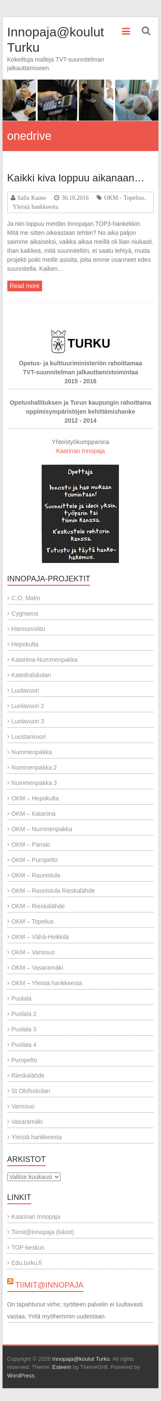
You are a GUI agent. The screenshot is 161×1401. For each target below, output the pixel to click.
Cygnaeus (25, 613)
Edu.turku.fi (27, 1262)
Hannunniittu (29, 628)
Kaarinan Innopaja (80, 450)
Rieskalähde (28, 1075)
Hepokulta (25, 644)
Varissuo (23, 1106)
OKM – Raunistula (36, 875)
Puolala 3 (24, 1029)
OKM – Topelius (33, 921)
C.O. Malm (26, 598)
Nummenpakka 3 (34, 782)
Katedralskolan (32, 675)
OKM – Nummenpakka (42, 829)
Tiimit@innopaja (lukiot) (43, 1232)
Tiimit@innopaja (49, 1285)
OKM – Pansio (31, 844)
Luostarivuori (29, 736)
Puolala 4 (24, 1044)
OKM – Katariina (34, 813)
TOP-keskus (28, 1247)
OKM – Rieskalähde (38, 906)
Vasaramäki (27, 1121)
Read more (24, 285)
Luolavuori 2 (28, 705)
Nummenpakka (32, 752)
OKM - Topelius (124, 198)
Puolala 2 (24, 1013)
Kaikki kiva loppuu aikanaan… (76, 178)
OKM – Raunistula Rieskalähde (53, 890)
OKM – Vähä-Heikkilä (40, 936)
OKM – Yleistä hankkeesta (47, 983)
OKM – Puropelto (35, 859)
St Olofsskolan (31, 1090)
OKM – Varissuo (33, 952)
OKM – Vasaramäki (37, 967)
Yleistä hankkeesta (35, 207)
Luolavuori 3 (28, 721)
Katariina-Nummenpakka (45, 659)
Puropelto (24, 1060)
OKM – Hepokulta (35, 798)
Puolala (22, 998)
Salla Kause (32, 198)
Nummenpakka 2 (34, 767)
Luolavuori (25, 690)
